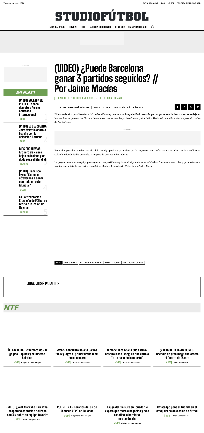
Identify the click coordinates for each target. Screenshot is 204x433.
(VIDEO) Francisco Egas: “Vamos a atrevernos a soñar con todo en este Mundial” (31, 178)
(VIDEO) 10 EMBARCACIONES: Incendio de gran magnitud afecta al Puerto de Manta (176, 354)
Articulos (64, 98)
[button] (152, 26)
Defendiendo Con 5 (91, 263)
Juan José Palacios (78, 107)
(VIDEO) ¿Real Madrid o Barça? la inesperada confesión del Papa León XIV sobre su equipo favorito (27, 411)
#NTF (16, 362)
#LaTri (23, 190)
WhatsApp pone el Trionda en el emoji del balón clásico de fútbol (177, 409)
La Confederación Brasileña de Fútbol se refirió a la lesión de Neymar (33, 202)
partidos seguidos (133, 263)
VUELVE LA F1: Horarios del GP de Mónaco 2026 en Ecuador (77, 409)
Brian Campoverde (31, 419)
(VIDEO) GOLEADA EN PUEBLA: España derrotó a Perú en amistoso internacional (31, 107)
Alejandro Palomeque (31, 362)
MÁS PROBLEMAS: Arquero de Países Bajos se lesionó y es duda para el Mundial (32, 154)
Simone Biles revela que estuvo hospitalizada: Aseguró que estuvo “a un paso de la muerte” (127, 354)
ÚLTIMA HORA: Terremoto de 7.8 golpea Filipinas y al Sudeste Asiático (27, 354)
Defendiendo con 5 (84, 98)
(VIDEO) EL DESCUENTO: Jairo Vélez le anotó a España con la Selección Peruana (33, 131)
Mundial (24, 164)
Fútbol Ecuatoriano (110, 98)
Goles (22, 119)
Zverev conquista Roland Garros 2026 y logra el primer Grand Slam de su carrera (77, 354)
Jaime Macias (112, 263)
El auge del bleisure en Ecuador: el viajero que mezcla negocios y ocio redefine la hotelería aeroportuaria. (127, 413)
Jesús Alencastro (181, 362)
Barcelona (70, 263)
